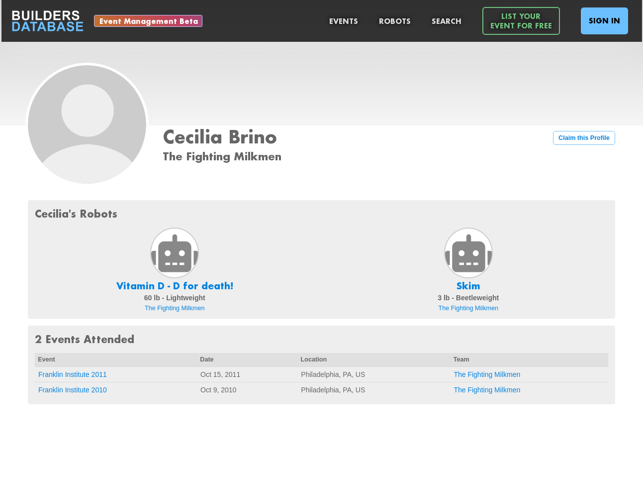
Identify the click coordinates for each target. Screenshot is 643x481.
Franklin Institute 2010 (72, 390)
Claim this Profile (584, 137)
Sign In (604, 20)
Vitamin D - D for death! (174, 286)
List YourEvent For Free (521, 20)
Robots (395, 21)
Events (343, 21)
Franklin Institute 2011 (72, 374)
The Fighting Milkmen (174, 308)
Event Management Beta (148, 21)
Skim (468, 286)
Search (446, 21)
